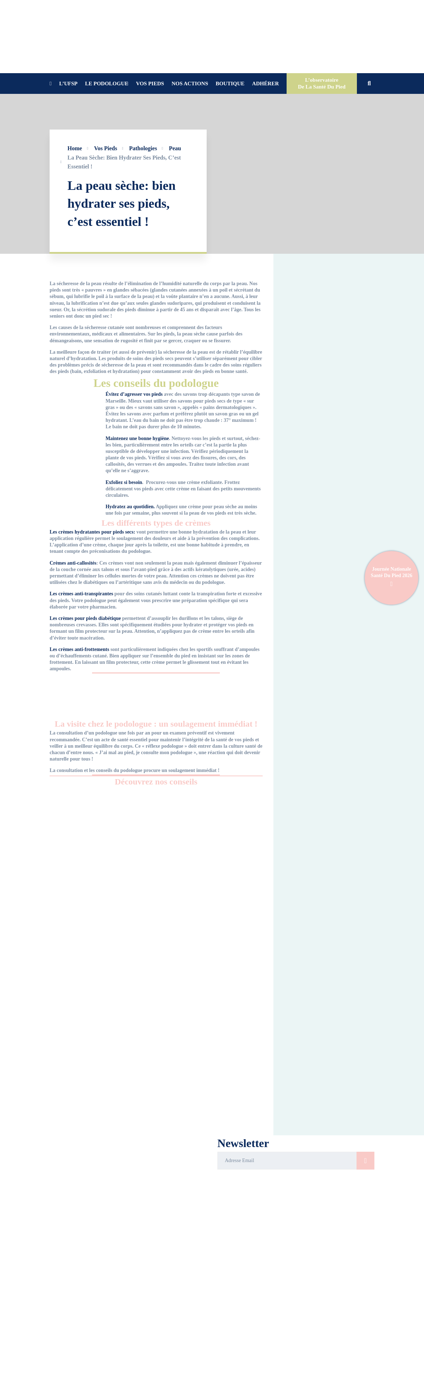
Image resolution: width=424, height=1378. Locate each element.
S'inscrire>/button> (365, 1161)
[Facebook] (218, 1373)
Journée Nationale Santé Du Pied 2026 (391, 578)
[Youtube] (228, 1373)
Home (74, 148)
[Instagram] (237, 1373)
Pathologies (143, 148)
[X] (246, 1373)
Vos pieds (105, 148)
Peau (175, 148)
